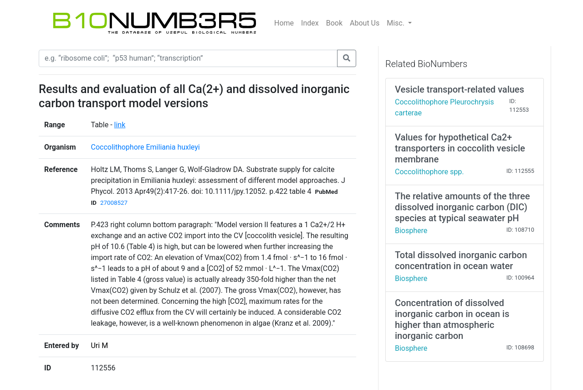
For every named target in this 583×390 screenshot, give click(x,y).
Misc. (396, 23)
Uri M (99, 345)
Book (334, 23)
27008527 (114, 202)
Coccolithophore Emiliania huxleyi (145, 147)
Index (310, 23)
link (120, 124)
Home (284, 23)
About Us (364, 23)
